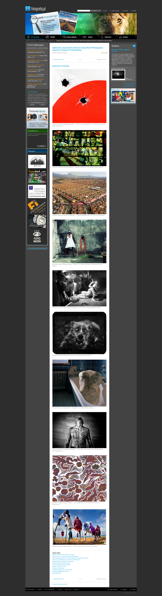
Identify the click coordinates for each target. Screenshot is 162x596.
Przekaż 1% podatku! (58, 568)
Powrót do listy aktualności (59, 584)
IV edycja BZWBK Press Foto (60, 571)
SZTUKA (76, 589)
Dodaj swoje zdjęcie (129, 83)
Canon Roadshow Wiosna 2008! (61, 564)
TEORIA (59, 589)
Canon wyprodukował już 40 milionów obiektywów (66, 559)
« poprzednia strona (57, 59)
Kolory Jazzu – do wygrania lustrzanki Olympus (65, 556)
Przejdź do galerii (129, 85)
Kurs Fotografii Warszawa (37, 248)
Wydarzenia (51, 40)
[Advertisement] (123, 141)
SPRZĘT (39, 589)
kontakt (134, 10)
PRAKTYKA (68, 589)
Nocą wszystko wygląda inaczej (121, 50)
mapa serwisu (115, 10)
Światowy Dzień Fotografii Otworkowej (62, 561)
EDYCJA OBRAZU (50, 589)
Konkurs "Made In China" (59, 566)
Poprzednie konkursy (128, 86)
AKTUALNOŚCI (30, 589)
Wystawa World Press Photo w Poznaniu (63, 554)
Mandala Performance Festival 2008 (62, 569)
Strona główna (31, 40)
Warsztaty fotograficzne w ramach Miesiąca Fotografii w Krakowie (70, 558)
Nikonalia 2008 (56, 573)
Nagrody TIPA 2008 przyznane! (61, 563)
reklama (125, 10)
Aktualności (42, 40)
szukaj (105, 10)
